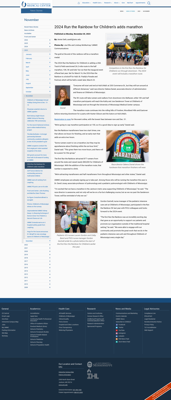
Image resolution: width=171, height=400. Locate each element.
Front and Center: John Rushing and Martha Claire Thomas (38, 191)
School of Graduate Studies (39, 331)
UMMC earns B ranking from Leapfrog (36, 180)
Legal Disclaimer (149, 318)
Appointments (140, 3)
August (28, 82)
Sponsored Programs (94, 325)
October (28, 90)
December (29, 240)
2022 (26, 243)
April (27, 65)
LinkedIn (120, 335)
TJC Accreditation (150, 326)
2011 (26, 279)
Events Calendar (121, 315)
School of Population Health (39, 344)
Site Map (5, 332)
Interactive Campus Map (10, 320)
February (29, 57)
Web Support (148, 329)
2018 (26, 257)
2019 (26, 253)
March (28, 61)
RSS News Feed (122, 338)
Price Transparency (65, 326)
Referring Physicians (66, 329)
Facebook (120, 323)
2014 (26, 270)
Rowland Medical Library (38, 325)
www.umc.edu (63, 383)
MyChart (130, 3)
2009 (26, 286)
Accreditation (34, 312)
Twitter (119, 326)
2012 (26, 276)
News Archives (29, 29)
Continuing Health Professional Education (40, 318)
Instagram (121, 332)
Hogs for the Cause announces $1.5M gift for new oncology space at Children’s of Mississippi (38, 232)
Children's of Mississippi (67, 315)
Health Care (97, 3)
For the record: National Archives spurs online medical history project (38, 126)
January (29, 53)
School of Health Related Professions (38, 334)
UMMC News (120, 318)
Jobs (3, 323)
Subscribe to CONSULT (123, 320)
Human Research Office (95, 315)
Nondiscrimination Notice (153, 320)
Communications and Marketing (127, 312)
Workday (5, 335)
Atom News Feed (123, 340)
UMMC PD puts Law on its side (37, 185)
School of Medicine (36, 338)
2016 (26, 263)
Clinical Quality (64, 318)
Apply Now (34, 315)
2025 (26, 42)
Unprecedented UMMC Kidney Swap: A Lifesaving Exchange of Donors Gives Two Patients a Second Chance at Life (38, 213)
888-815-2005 (78, 391)
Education (85, 3)
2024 (26, 45)
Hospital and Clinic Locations (69, 323)
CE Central (5, 312)
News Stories (36, 10)
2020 (26, 250)
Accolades (27, 32)
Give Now (5, 318)
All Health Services (65, 312)
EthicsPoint (148, 315)
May (27, 70)
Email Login (6, 315)
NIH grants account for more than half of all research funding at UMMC (38, 156)
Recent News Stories (31, 26)
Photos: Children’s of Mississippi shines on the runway (38, 204)
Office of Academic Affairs (39, 322)
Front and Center (30, 35)
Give (123, 3)
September (29, 86)
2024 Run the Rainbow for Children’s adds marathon (36, 164)
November (29, 95)
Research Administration (95, 322)
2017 (26, 260)
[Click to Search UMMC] (149, 3)
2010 (26, 283)
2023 (26, 49)
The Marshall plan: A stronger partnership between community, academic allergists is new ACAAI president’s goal (37, 136)
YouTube (120, 329)
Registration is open (62, 118)
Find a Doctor (63, 320)
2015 (26, 266)
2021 (26, 247)
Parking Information (8, 329)
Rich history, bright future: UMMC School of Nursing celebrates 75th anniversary (36, 117)
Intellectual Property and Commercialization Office (95, 318)
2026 (26, 39)
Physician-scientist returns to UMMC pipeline (37, 109)
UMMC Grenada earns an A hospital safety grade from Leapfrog (36, 223)
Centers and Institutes (94, 312)
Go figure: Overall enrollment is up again (37, 197)
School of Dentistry (36, 328)
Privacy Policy (149, 323)
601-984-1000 (77, 388)
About (116, 3)
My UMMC (5, 326)
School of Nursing (36, 341)
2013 (26, 273)
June (27, 74)
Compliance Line (150, 312)
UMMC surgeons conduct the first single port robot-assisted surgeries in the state (37, 147)
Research (107, 3)
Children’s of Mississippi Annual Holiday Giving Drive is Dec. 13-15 (37, 101)
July (27, 78)
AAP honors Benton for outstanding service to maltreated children (35, 172)
